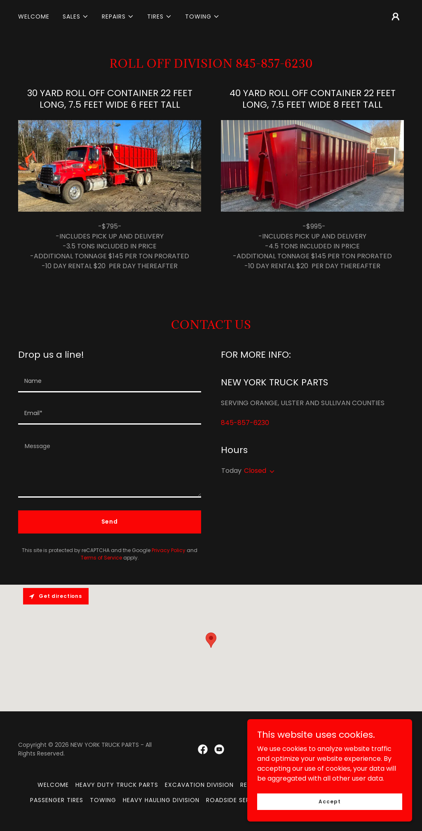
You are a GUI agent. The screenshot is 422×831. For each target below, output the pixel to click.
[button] (76, 16)
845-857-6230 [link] (245, 422)
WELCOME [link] (33, 16)
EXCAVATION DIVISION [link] (199, 785)
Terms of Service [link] (101, 557)
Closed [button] (255, 470)
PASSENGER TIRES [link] (56, 800)
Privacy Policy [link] (168, 550)
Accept (329, 801)
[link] (203, 749)
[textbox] (109, 381)
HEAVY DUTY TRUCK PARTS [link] (116, 785)
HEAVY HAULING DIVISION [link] (161, 800)
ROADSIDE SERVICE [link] (235, 800)
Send (109, 521)
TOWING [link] (103, 800)
